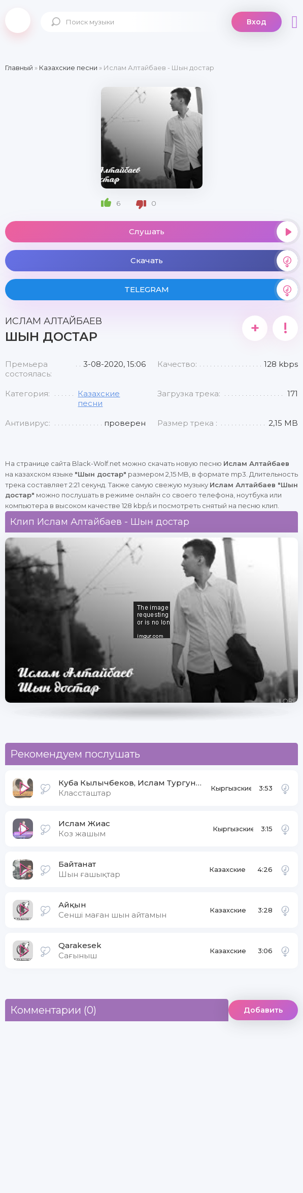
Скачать (214, 260)
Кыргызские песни (231, 791)
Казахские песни (99, 398)
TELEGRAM (211, 289)
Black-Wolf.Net (17, 20)
